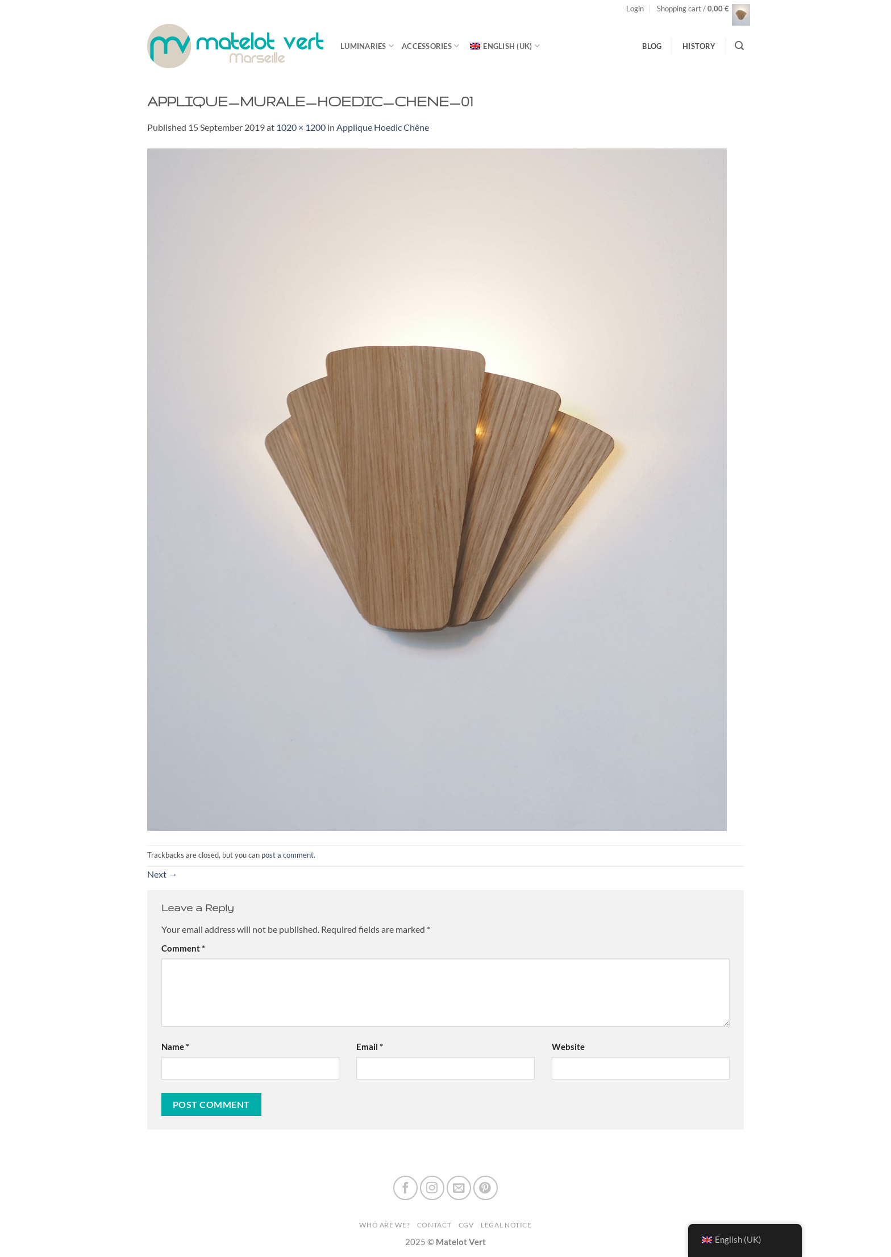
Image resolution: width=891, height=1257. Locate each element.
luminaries (367, 45)
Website (568, 1047)
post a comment (287, 854)
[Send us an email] (459, 1188)
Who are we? (384, 1225)
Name (175, 1047)
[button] (635, 9)
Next (162, 874)
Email (369, 1047)
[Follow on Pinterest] (485, 1188)
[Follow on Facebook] (405, 1188)
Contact (434, 1225)
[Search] (739, 46)
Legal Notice (506, 1225)
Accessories (430, 45)
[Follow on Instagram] (432, 1188)
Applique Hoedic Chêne (382, 127)
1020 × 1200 (301, 127)
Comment (183, 948)
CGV (466, 1225)
